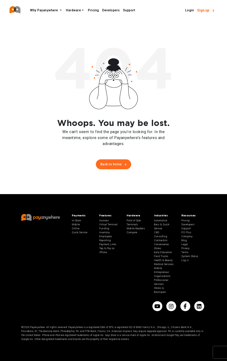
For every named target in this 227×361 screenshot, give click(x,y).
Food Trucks (161, 256)
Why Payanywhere (44, 10)
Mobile (76, 224)
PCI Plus (186, 232)
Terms (185, 252)
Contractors (161, 240)
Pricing (93, 10)
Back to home (113, 164)
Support (129, 10)
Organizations (162, 276)
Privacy (185, 248)
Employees (105, 236)
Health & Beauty (163, 260)
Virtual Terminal (108, 224)
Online (75, 228)
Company (187, 236)
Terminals (132, 224)
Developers (111, 10)
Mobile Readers (136, 228)
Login (189, 10)
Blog (184, 240)
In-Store (76, 220)
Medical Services (164, 264)
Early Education (163, 252)
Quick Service (80, 232)
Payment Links (107, 244)
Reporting (105, 240)
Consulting (160, 236)
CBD (157, 232)
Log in (185, 260)
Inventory (104, 232)
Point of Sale (134, 220)
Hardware (73, 10)
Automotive (160, 220)
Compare (132, 232)
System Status (189, 256)
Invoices (104, 220)
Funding (104, 228)
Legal (184, 244)
